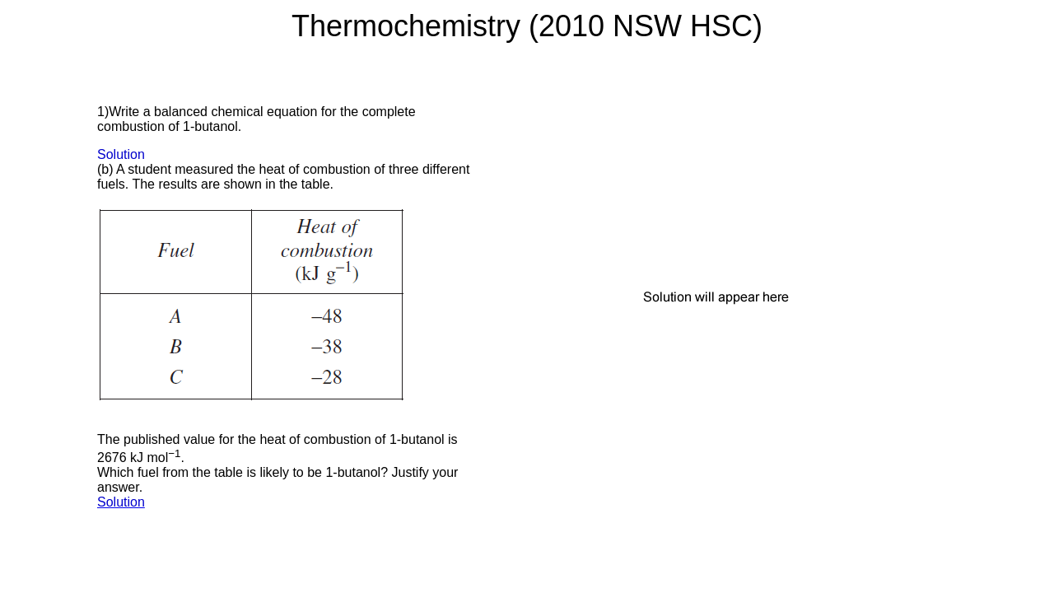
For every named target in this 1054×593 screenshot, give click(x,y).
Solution (121, 154)
